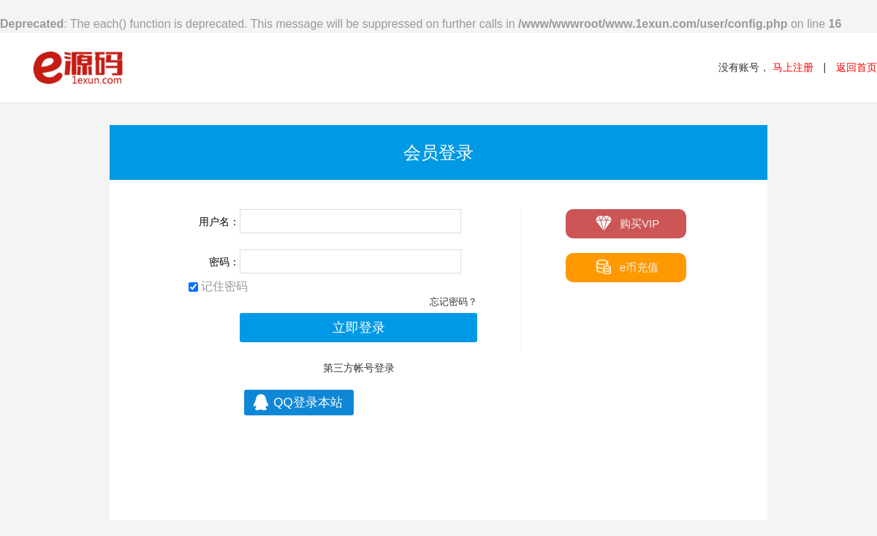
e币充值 (626, 266)
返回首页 (856, 67)
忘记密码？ (453, 301)
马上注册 (792, 67)
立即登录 (359, 327)
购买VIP (627, 222)
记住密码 (218, 286)
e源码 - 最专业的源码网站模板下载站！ (78, 68)
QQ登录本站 (296, 402)
